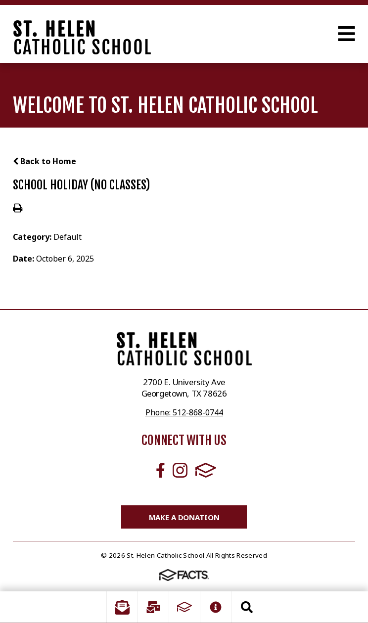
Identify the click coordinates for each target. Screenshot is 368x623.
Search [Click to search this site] (246, 607)
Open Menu (346, 33)
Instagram (180, 470)
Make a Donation (184, 517)
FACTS (205, 470)
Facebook (160, 470)
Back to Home (44, 161)
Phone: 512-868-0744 (184, 412)
